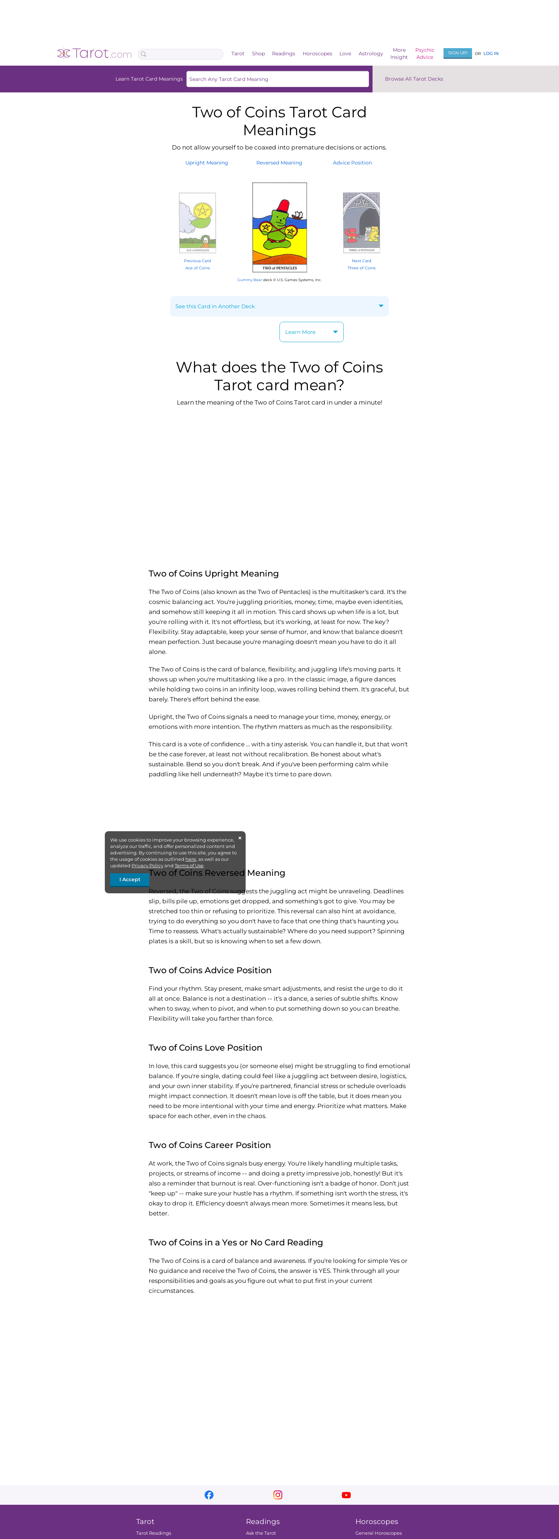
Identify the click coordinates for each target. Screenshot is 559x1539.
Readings (283, 53)
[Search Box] (180, 54)
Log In (491, 53)
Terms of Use (189, 865)
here (190, 859)
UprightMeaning (206, 162)
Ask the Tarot (261, 1533)
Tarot (238, 53)
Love (345, 53)
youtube (346, 1494)
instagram (277, 1494)
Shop (258, 53)
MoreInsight (399, 53)
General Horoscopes (378, 1533)
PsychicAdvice (425, 53)
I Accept (129, 879)
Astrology (371, 53)
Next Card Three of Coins (361, 260)
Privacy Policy (147, 865)
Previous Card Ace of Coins (197, 260)
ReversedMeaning (279, 162)
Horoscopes (317, 53)
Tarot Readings (153, 1533)
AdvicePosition (352, 162)
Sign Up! (457, 52)
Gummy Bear (249, 280)
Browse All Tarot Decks (414, 79)
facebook (209, 1494)
